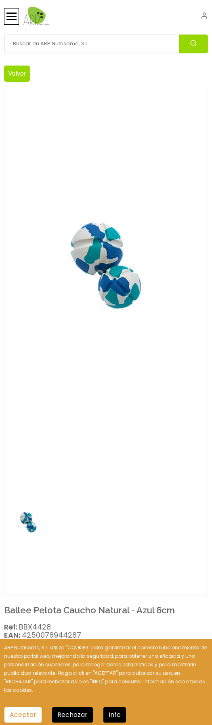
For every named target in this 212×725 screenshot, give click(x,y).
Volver (17, 73)
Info (115, 714)
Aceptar (23, 714)
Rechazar (72, 714)
